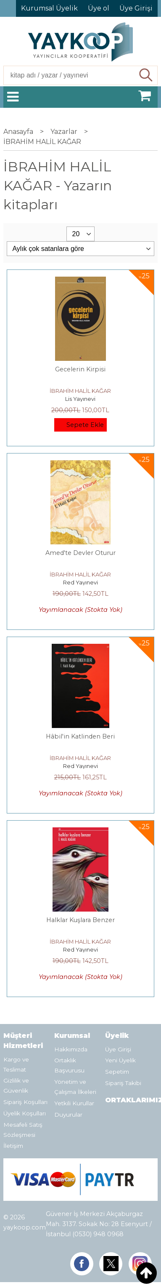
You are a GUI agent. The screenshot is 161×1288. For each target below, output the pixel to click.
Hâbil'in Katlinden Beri (80, 736)
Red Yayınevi (80, 582)
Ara (146, 75)
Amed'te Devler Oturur (80, 553)
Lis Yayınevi (80, 398)
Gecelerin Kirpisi (80, 369)
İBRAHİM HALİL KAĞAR (80, 390)
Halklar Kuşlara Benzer (80, 920)
